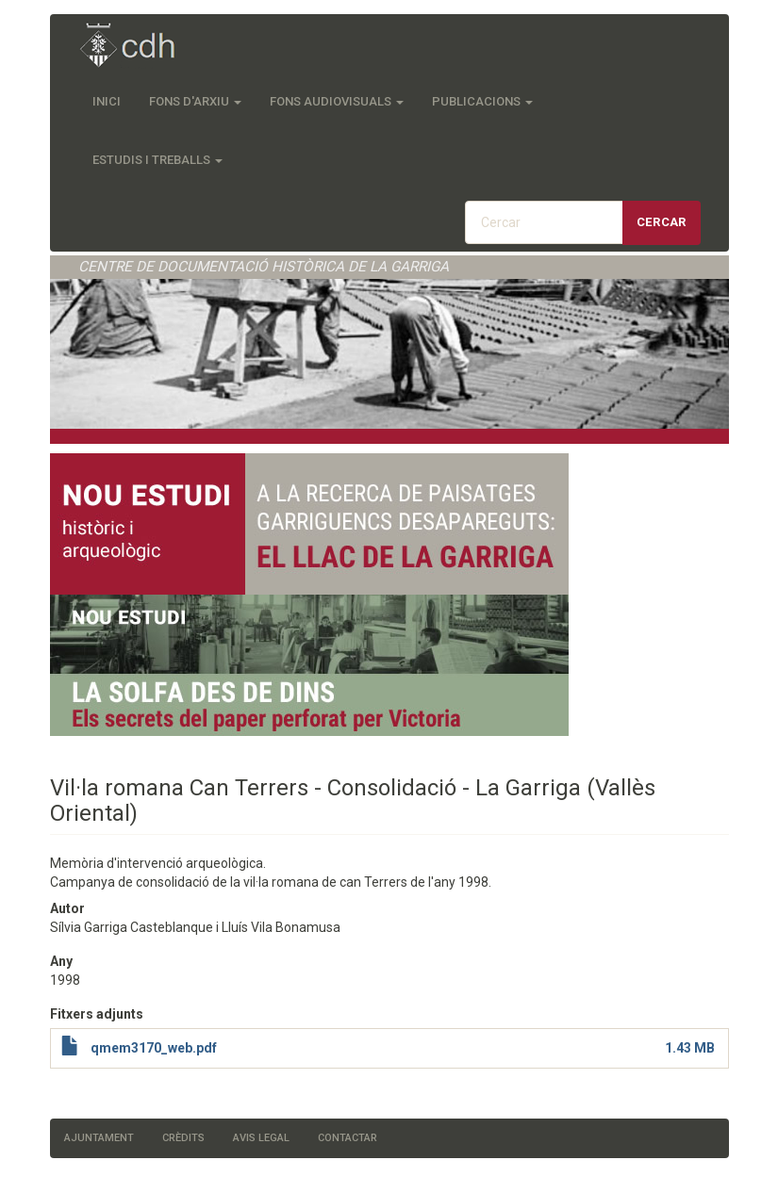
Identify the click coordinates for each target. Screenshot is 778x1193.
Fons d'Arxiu (195, 101)
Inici (106, 101)
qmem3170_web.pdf (154, 1047)
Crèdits (183, 1138)
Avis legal (261, 1138)
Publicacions (482, 101)
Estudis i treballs (157, 160)
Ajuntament (99, 1138)
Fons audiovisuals (337, 101)
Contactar (347, 1138)
